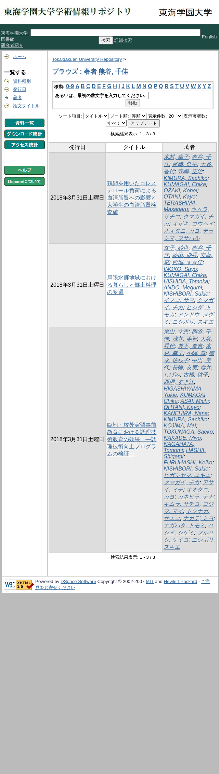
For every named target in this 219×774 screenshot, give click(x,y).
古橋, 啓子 (195, 375)
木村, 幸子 (176, 157)
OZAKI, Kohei (180, 190)
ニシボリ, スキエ (193, 322)
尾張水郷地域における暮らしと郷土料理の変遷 (131, 285)
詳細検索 (123, 40)
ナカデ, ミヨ (198, 518)
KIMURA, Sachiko (185, 178)
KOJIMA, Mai (180, 426)
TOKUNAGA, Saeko (188, 432)
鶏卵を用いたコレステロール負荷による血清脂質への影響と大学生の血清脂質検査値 (131, 197)
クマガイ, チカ (181, 482)
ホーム (19, 56)
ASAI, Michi (194, 401)
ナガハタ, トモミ (184, 525)
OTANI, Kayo (179, 197)
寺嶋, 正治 (190, 171)
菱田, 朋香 (184, 255)
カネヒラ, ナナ (196, 497)
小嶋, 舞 (196, 353)
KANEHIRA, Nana (186, 413)
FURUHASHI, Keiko (188, 462)
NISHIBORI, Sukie (186, 294)
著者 (17, 97)
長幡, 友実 (184, 367)
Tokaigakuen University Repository (87, 59)
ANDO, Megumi (183, 287)
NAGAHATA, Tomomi (179, 447)
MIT (150, 581)
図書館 (7, 39)
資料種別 (22, 81)
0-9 (70, 86)
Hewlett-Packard (180, 581)
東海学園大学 (14, 33)
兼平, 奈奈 (190, 346)
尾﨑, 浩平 (184, 164)
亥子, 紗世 (176, 248)
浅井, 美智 (184, 339)
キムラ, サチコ (181, 504)
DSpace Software (78, 581)
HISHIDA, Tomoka (186, 281)
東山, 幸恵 (176, 332)
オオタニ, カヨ (181, 231)
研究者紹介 (12, 45)
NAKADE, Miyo (182, 438)
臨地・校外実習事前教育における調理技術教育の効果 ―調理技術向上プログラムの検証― (131, 439)
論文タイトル (26, 105)
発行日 (19, 89)
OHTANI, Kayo (181, 407)
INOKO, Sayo (180, 269)
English (209, 36)
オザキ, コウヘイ (193, 224)
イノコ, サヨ (179, 300)
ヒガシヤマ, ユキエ (187, 475)
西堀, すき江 (187, 262)
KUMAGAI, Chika (185, 184)
